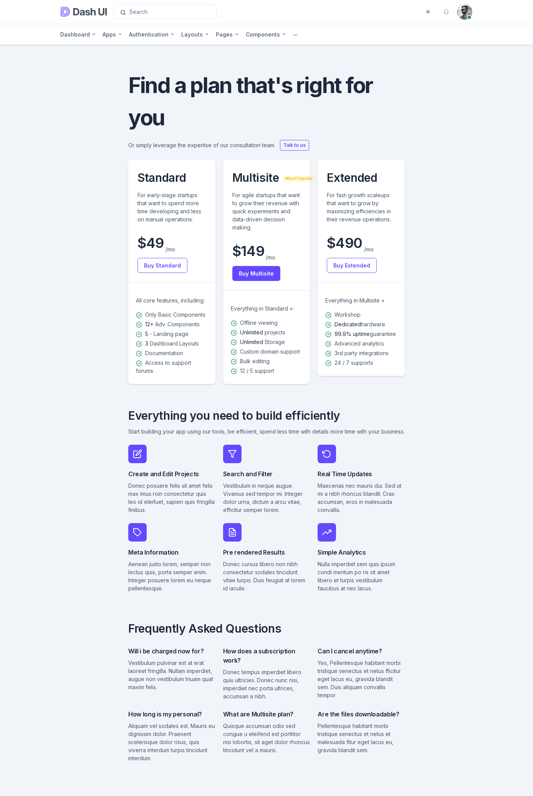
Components (263, 34)
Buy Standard (162, 265)
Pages (224, 34)
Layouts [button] (192, 34)
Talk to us (294, 145)
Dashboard (75, 34)
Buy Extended (351, 265)
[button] (446, 12)
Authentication (149, 34)
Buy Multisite (256, 273)
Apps (109, 34)
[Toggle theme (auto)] (427, 12)
